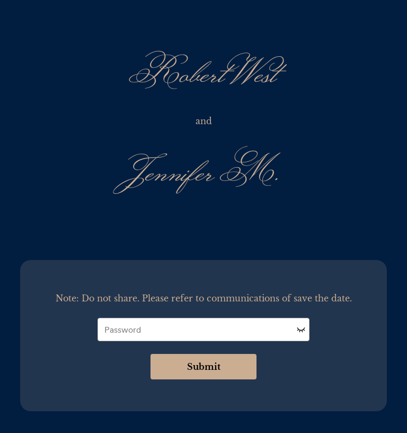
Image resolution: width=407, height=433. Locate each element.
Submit (203, 366)
